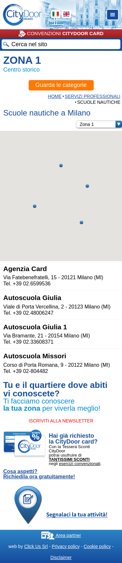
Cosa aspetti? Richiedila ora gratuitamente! (39, 474)
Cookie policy (97, 546)
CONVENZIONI (61, 34)
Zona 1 (101, 124)
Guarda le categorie (61, 85)
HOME (54, 96)
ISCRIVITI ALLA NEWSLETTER (61, 421)
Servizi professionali (92, 96)
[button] (87, 186)
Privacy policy (66, 546)
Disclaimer (61, 557)
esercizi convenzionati (79, 463)
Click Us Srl (35, 546)
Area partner (61, 535)
